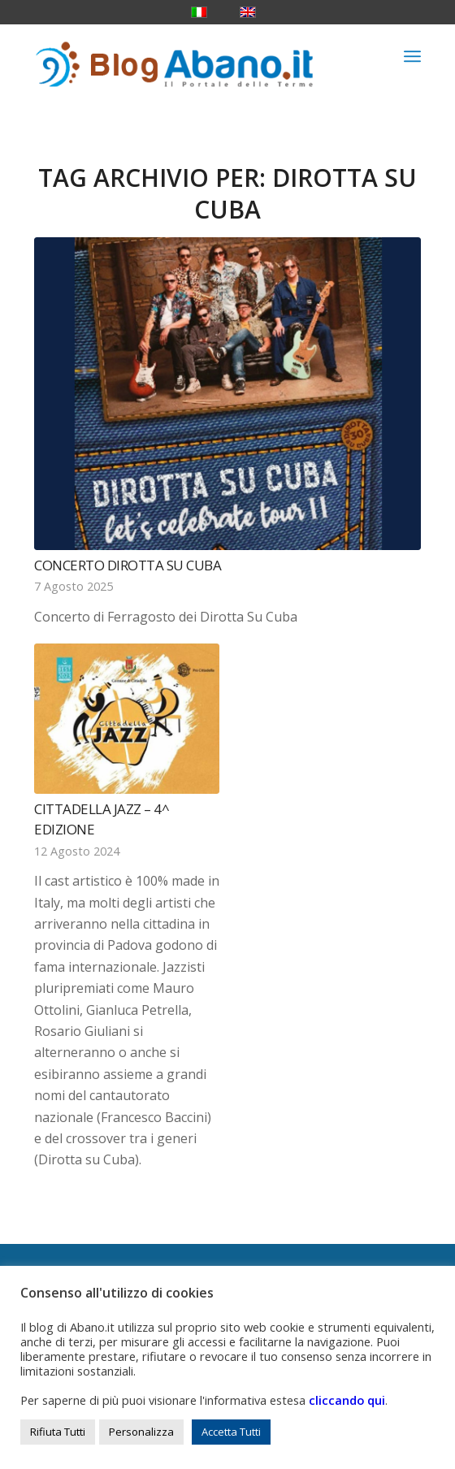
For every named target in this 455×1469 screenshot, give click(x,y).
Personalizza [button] (141, 1431)
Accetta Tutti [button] (231, 1431)
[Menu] (412, 56)
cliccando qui (347, 1400)
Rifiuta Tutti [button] (57, 1431)
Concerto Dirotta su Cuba (127, 565)
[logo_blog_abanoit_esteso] (189, 56)
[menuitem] (412, 56)
